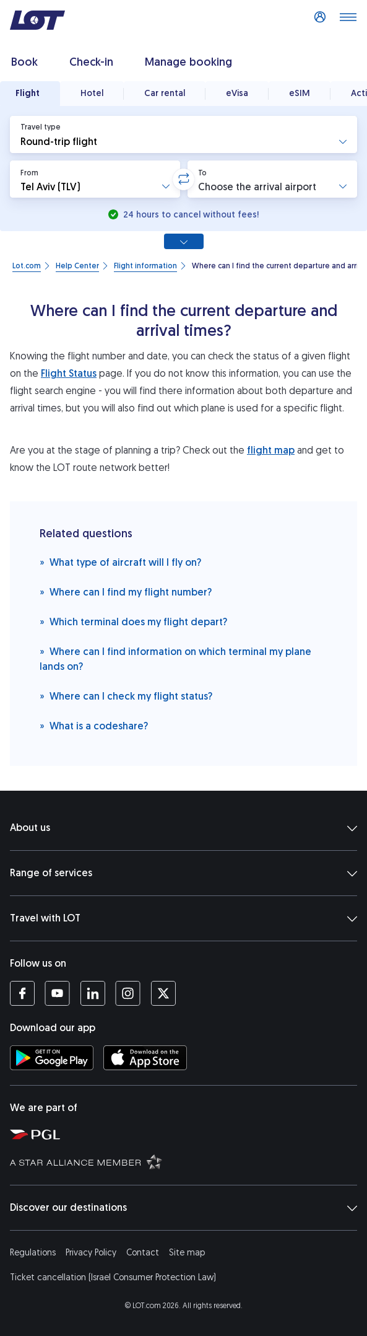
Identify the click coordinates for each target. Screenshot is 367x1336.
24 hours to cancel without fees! (190, 214)
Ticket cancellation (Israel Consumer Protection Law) (113, 1277)
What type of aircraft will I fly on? (120, 561)
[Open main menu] (347, 20)
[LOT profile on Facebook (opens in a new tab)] (22, 993)
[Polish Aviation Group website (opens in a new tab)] (186, 1134)
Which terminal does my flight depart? (133, 621)
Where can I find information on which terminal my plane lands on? (175, 658)
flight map (271, 450)
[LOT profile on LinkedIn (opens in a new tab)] (92, 993)
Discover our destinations (183, 1207)
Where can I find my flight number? (126, 591)
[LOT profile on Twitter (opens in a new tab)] (163, 993)
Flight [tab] (27, 93)
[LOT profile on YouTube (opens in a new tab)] (57, 993)
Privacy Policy (91, 1252)
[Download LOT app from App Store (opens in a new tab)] (145, 1057)
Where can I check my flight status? (126, 695)
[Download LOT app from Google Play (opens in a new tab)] (51, 1057)
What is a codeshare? (94, 725)
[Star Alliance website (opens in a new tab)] (186, 1161)
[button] (183, 134)
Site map (187, 1252)
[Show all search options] (184, 241)
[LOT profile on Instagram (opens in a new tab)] (127, 993)
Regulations (33, 1252)
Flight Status (69, 373)
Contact (142, 1252)
